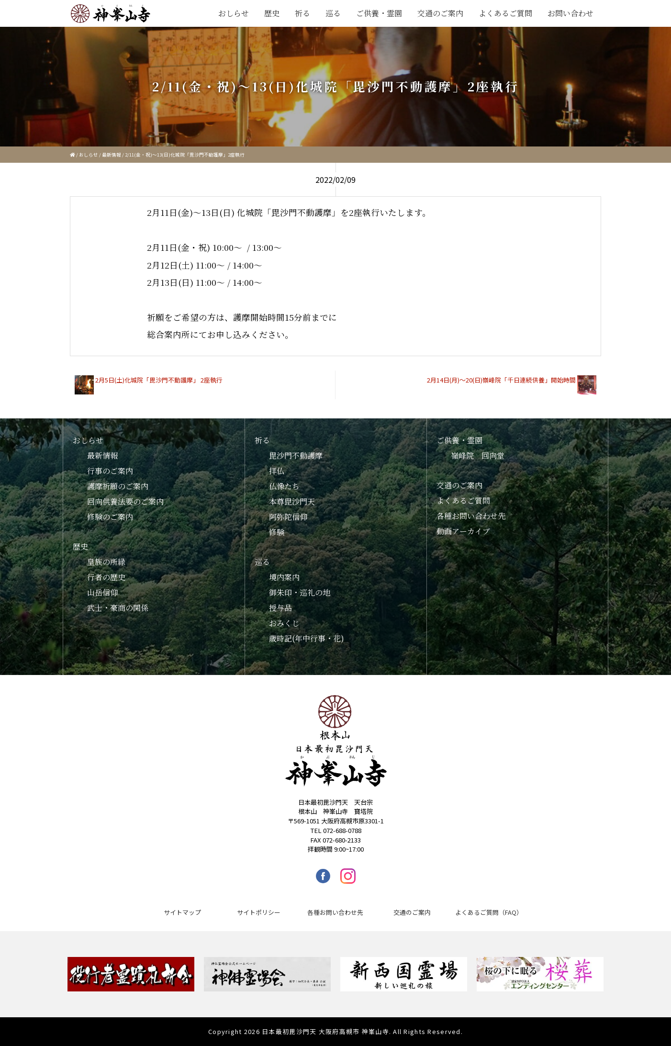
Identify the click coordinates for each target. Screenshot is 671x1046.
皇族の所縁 (106, 561)
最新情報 (111, 154)
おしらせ (233, 13)
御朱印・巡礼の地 (299, 592)
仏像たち (284, 486)
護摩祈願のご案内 (117, 486)
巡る (333, 13)
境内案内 (284, 577)
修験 (276, 532)
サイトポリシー (258, 912)
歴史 (272, 13)
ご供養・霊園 (379, 13)
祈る (302, 13)
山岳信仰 (102, 592)
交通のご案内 (440, 13)
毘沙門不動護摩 (296, 455)
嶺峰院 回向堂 (477, 455)
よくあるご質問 (505, 13)
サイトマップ (182, 912)
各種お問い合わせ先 (470, 515)
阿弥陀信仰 (288, 516)
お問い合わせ (570, 13)
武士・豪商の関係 (117, 607)
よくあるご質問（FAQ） (489, 912)
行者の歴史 (106, 577)
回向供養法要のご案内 (125, 501)
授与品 (280, 607)
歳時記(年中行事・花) (306, 638)
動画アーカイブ (463, 531)
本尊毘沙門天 (292, 501)
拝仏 (276, 470)
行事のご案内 (110, 470)
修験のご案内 (110, 516)
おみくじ (284, 623)
